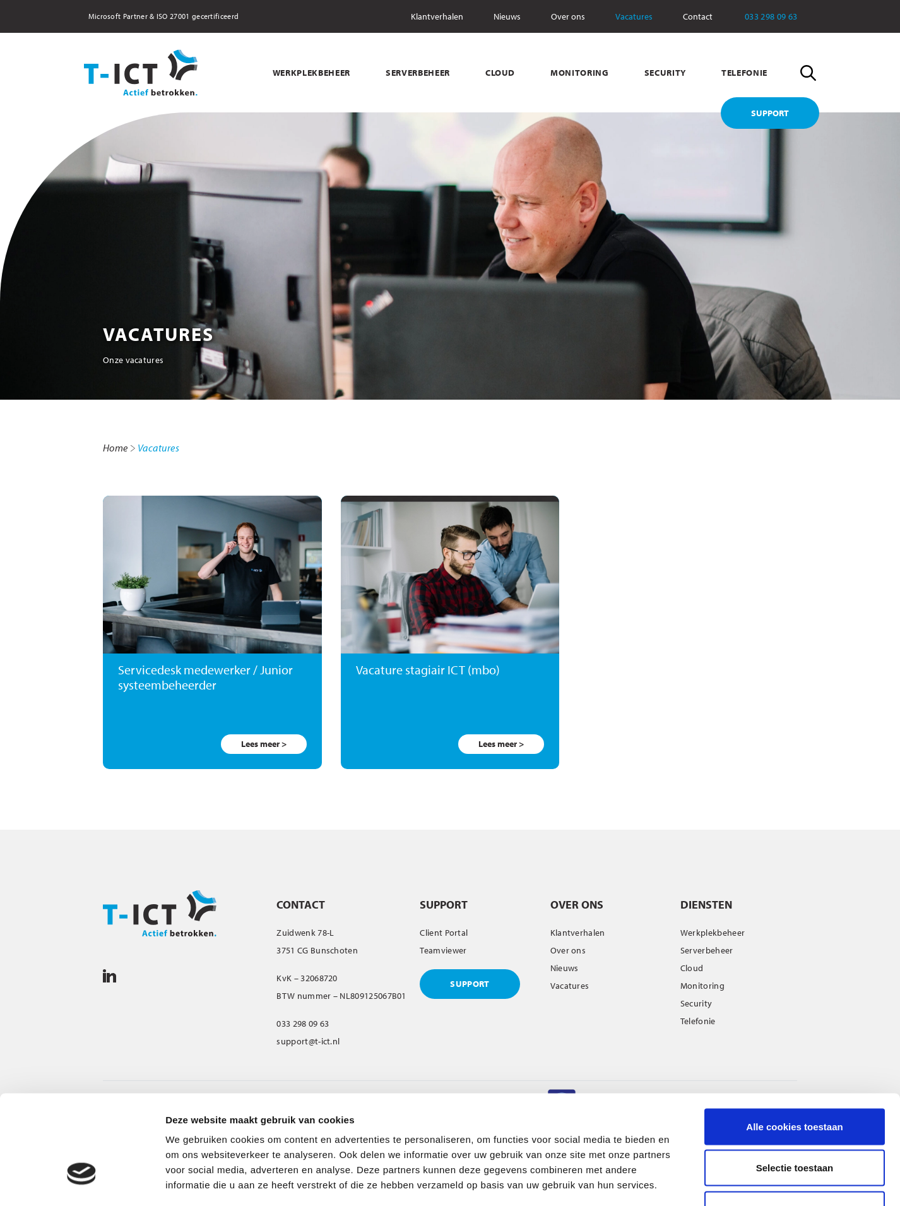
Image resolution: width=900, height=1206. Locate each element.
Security (696, 1003)
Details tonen (682, 1181)
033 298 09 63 (779, 16)
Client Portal (444, 932)
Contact (698, 16)
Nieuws (507, 16)
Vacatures (634, 16)
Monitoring (702, 985)
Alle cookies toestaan (794, 1040)
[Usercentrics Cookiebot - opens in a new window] (82, 1181)
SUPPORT (770, 113)
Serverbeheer (706, 950)
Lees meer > (264, 743)
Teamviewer (443, 950)
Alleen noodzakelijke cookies (794, 1123)
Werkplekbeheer (712, 932)
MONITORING (579, 72)
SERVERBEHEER (418, 72)
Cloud (692, 968)
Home (115, 447)
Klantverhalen (437, 16)
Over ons (568, 16)
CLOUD (500, 72)
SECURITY (665, 72)
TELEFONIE (744, 72)
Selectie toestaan (795, 1082)
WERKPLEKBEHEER (311, 72)
